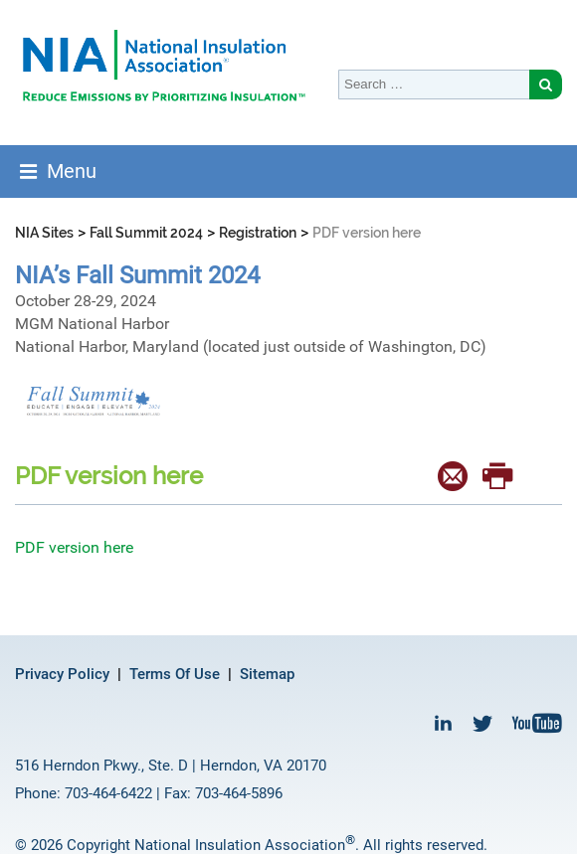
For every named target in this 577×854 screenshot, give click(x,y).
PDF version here (74, 547)
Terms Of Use (174, 674)
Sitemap (267, 674)
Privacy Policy (62, 674)
